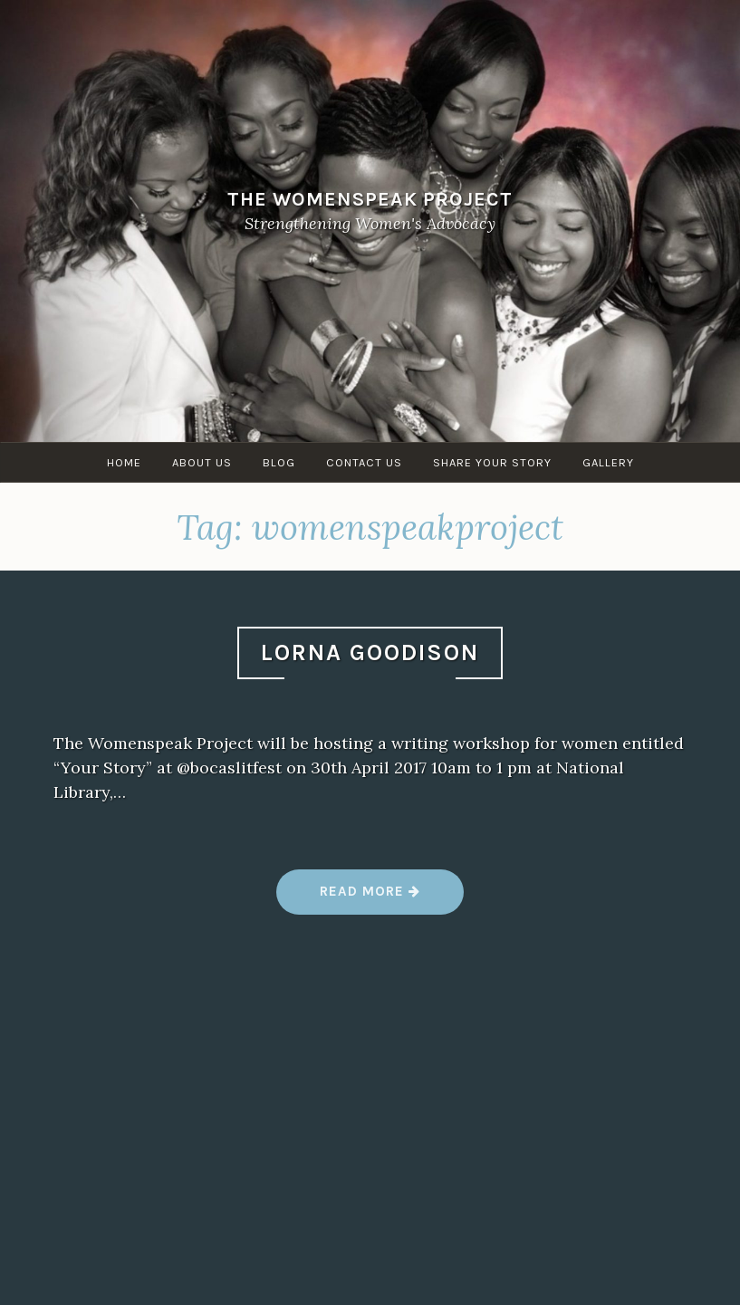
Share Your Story (492, 462)
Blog (279, 462)
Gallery (608, 462)
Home (124, 462)
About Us (202, 462)
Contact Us (364, 462)
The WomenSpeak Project (370, 198)
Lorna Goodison (370, 652)
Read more (369, 898)
